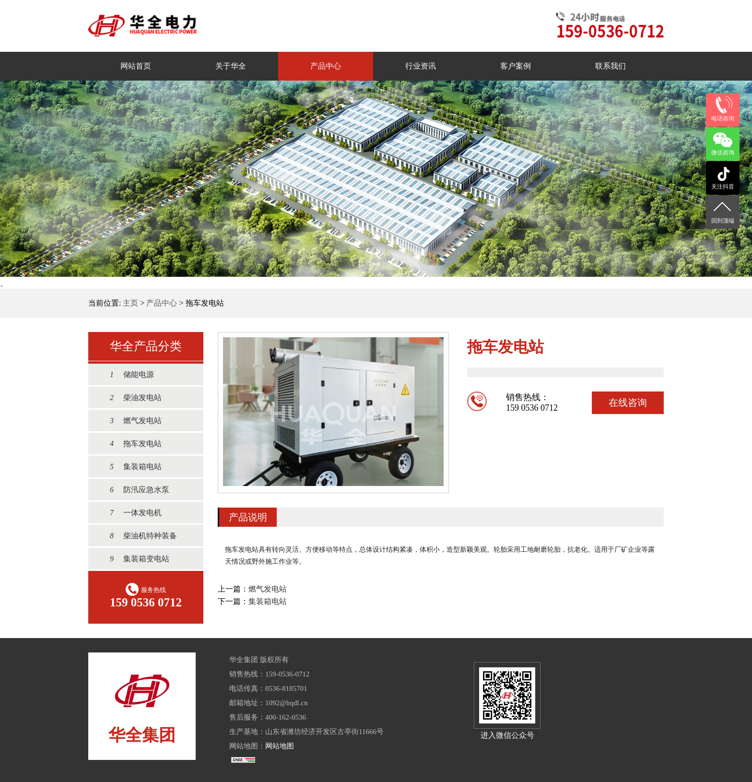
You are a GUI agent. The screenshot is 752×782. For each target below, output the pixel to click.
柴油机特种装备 (138, 535)
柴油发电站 (131, 397)
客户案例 (515, 66)
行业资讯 (420, 66)
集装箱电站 (131, 466)
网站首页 (135, 66)
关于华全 (230, 66)
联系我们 (610, 66)
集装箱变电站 (134, 558)
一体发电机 (131, 512)
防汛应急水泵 (134, 489)
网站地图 (279, 746)
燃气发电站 (131, 420)
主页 (130, 303)
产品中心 (325, 66)
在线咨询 (628, 402)
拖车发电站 (131, 443)
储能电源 (127, 374)
